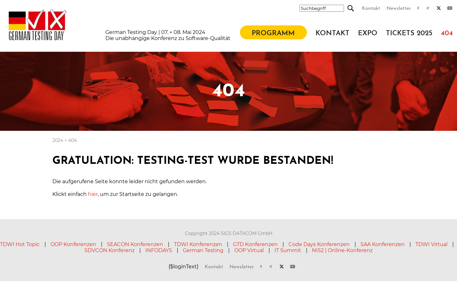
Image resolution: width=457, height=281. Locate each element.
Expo (367, 33)
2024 (57, 140)
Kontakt (371, 8)
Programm (273, 33)
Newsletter (399, 8)
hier (93, 194)
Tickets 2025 (409, 33)
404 (447, 33)
